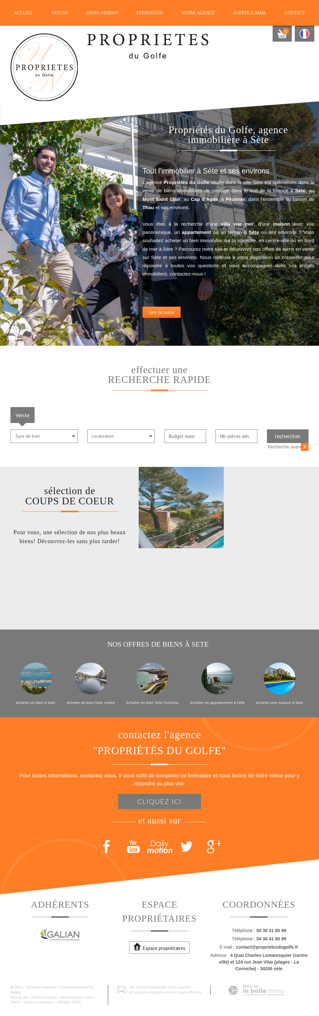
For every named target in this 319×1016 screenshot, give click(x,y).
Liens (89, 997)
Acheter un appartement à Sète (217, 703)
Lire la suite (183, 320)
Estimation (149, 12)
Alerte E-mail (249, 12)
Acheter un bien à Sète (35, 703)
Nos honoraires (71, 997)
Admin (15, 1002)
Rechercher (288, 436)
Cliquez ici (159, 801)
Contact (294, 12)
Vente (23, 415)
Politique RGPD (69, 1002)
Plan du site (19, 997)
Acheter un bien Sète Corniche (152, 703)
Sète (291, 231)
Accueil (23, 12)
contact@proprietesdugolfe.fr (267, 947)
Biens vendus (102, 12)
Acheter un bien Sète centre (91, 703)
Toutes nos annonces (39, 1002)
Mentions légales (44, 997)
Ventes (59, 12)
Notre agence (198, 12)
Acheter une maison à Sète (279, 703)
